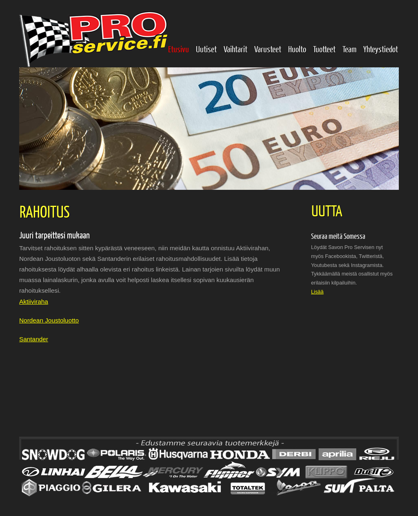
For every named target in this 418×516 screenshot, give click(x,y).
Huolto (297, 49)
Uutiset (206, 49)
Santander (33, 339)
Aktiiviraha (33, 301)
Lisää (317, 292)
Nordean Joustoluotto (49, 320)
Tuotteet (324, 49)
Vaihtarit (235, 49)
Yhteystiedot (380, 49)
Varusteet (267, 49)
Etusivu (178, 49)
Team (349, 49)
